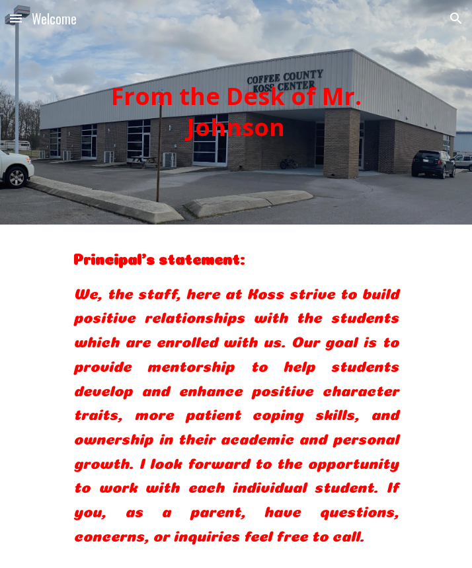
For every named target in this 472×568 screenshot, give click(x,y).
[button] (16, 18)
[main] (235, 112)
